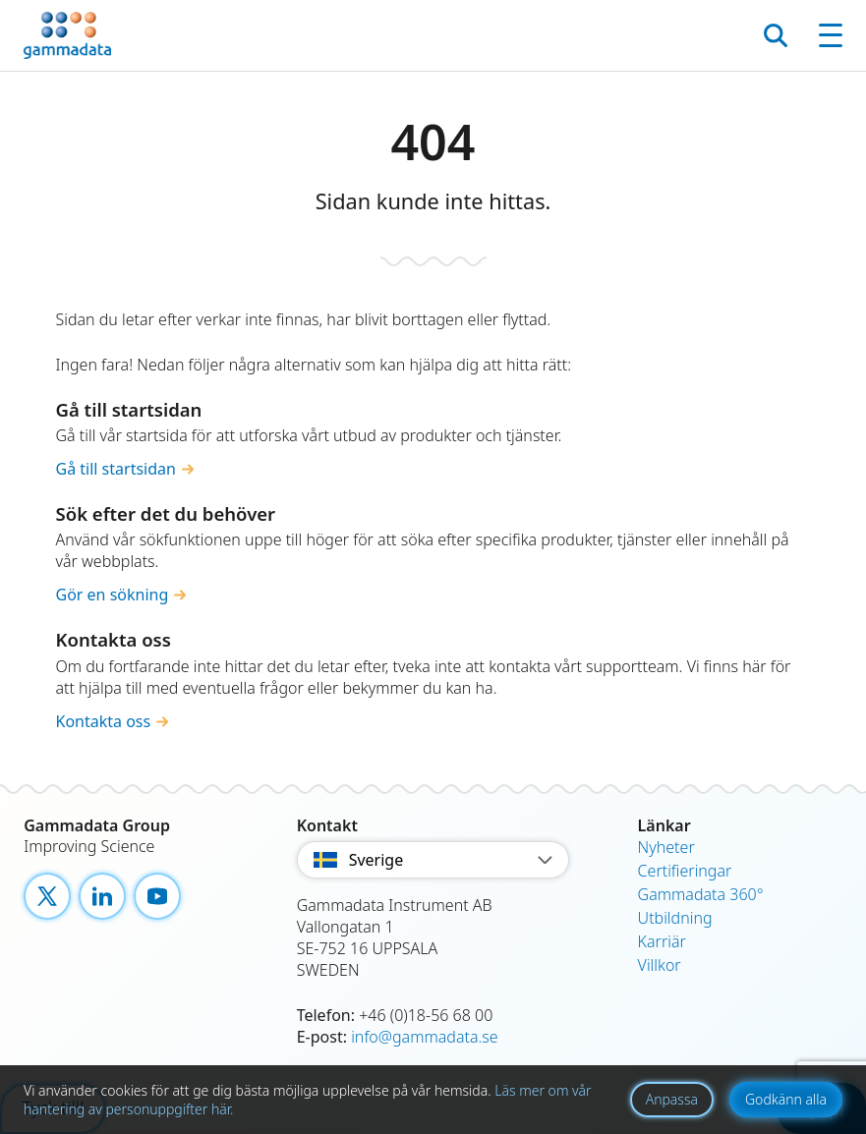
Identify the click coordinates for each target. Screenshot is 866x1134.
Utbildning (675, 918)
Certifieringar (685, 870)
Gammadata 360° (701, 894)
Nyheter (666, 847)
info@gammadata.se (424, 1037)
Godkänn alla (786, 1099)
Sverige (433, 860)
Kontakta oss (103, 721)
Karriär (662, 941)
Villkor (659, 965)
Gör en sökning (112, 594)
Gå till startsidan (116, 469)
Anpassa (672, 1099)
